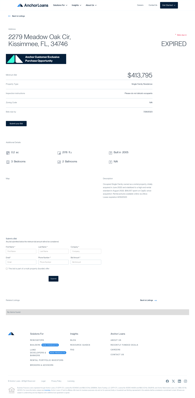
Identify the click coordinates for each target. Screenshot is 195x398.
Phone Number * (44, 258)
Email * (8, 258)
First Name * (10, 247)
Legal (43, 381)
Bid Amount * (75, 258)
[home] (32, 5)
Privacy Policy (56, 381)
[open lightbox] (36, 59)
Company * (75, 247)
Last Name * (43, 247)
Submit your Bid (16, 124)
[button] (60, 5)
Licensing (70, 381)
